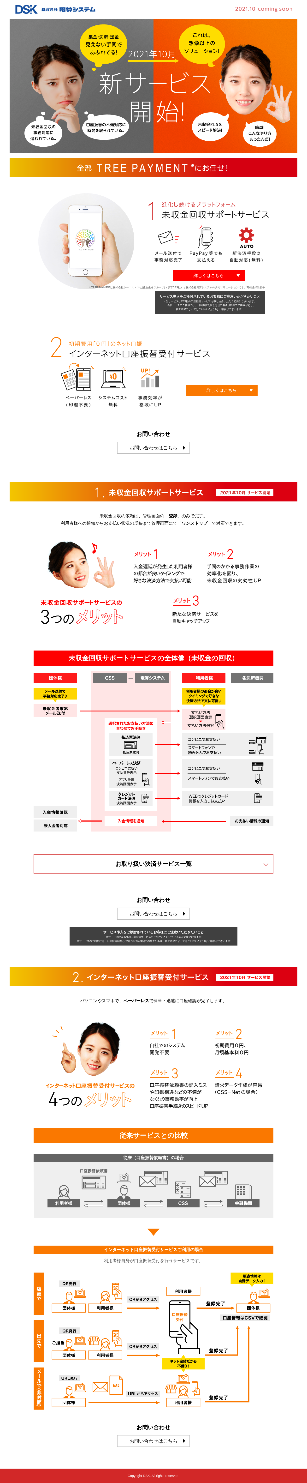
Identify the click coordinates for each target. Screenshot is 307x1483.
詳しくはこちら (209, 275)
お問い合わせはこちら (153, 447)
